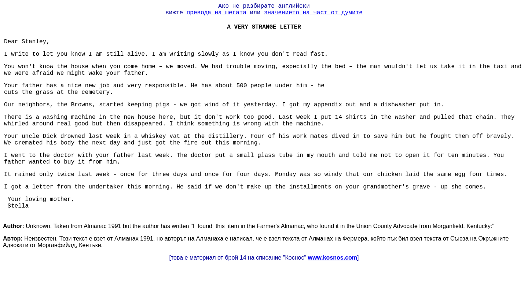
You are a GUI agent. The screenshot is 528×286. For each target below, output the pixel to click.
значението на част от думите (313, 13)
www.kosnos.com (333, 257)
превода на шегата (216, 13)
